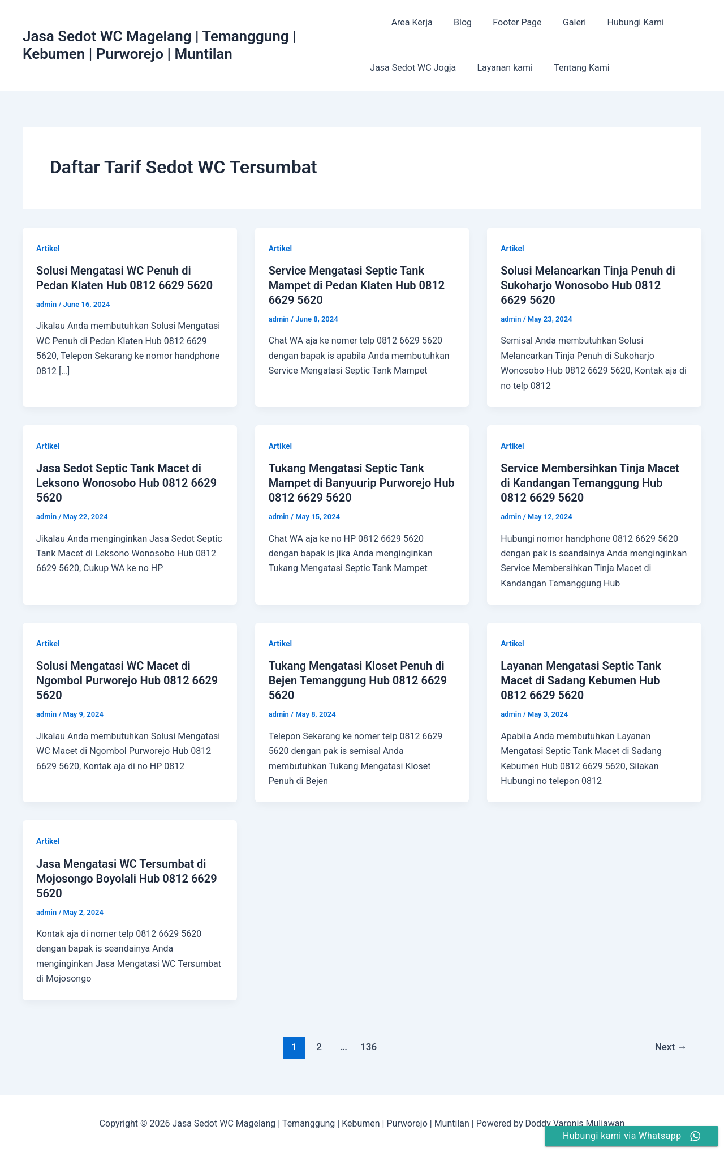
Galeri (562, 22)
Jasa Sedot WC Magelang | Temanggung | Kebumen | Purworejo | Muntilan (159, 45)
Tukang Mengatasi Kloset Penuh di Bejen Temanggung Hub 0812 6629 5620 (358, 680)
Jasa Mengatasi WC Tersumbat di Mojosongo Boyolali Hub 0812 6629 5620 (126, 878)
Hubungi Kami (620, 22)
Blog (456, 22)
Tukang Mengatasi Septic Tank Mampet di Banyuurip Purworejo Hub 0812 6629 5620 (362, 482)
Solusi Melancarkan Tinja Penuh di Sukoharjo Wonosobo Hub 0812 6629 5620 (588, 285)
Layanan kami (501, 67)
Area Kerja (408, 22)
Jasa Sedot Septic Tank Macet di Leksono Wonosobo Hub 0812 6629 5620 (126, 482)
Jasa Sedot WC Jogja (413, 67)
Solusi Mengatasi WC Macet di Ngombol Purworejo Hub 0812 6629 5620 (127, 680)
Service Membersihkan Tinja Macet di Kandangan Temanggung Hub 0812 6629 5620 (590, 482)
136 (368, 1046)
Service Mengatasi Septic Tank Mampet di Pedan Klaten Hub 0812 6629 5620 (357, 285)
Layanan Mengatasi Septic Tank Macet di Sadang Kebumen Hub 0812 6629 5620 (581, 680)
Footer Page (508, 22)
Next (671, 1046)
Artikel (48, 248)
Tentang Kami (576, 67)
